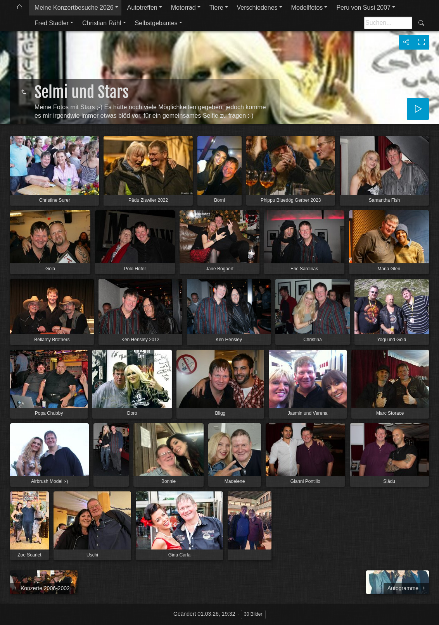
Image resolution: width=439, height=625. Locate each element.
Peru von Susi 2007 (363, 7)
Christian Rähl (101, 23)
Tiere (216, 7)
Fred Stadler (52, 23)
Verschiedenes (257, 7)
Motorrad (183, 7)
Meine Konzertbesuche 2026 (74, 7)
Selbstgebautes (156, 23)
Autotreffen (142, 7)
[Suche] (388, 23)
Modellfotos (307, 7)
